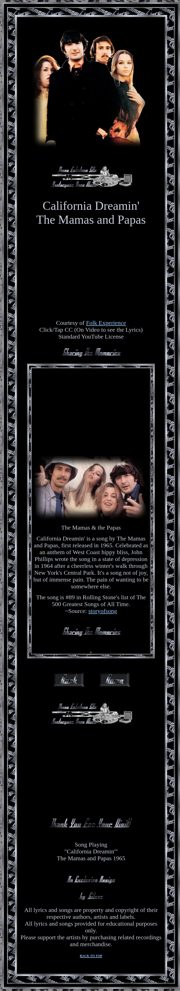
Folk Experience (106, 323)
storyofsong (102, 611)
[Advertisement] (91, 408)
